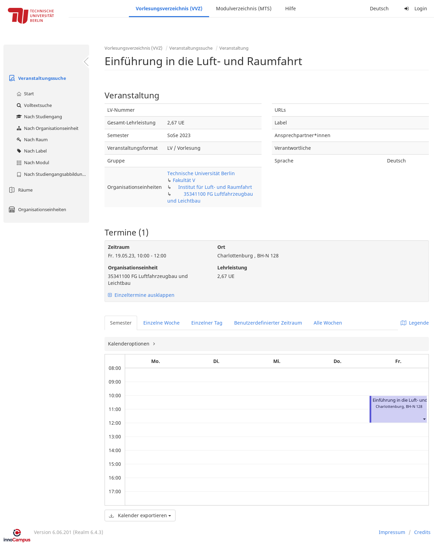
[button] (424, 419)
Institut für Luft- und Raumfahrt (215, 187)
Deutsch (379, 8)
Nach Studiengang (38, 116)
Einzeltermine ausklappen (141, 295)
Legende (415, 322)
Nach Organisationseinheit (47, 128)
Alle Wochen (328, 322)
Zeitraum (119, 247)
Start (24, 93)
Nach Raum (31, 139)
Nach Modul (32, 162)
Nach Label (31, 151)
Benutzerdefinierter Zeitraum (268, 322)
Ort (221, 247)
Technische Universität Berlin (201, 173)
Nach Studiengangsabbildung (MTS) (52, 174)
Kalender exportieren (140, 515)
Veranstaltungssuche (36, 78)
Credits (422, 532)
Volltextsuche (33, 105)
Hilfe (290, 8)
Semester (121, 322)
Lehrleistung (232, 267)
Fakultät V (184, 180)
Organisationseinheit (133, 267)
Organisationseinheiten (36, 209)
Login (414, 8)
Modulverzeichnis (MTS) (244, 8)
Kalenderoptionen (129, 343)
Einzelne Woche (161, 322)
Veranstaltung (234, 48)
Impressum (392, 532)
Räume (20, 190)
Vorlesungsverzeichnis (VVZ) (169, 8)
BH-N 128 (414, 406)
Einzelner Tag (206, 322)
